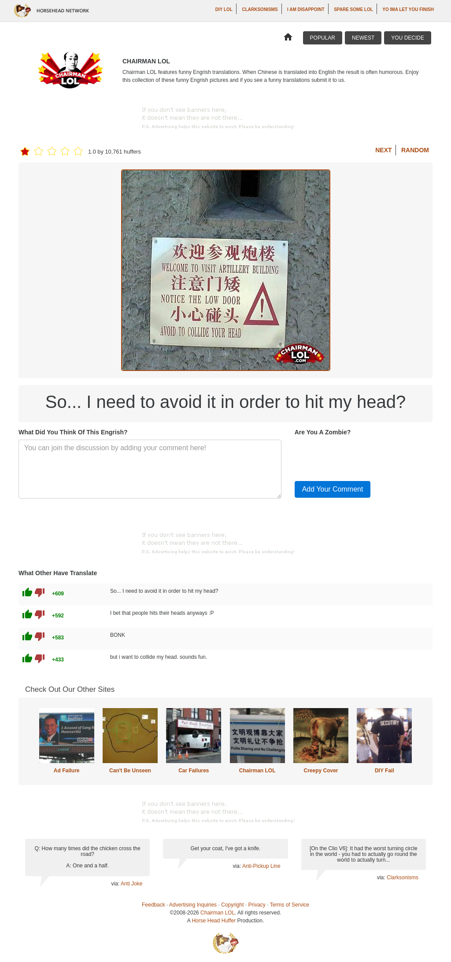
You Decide (407, 38)
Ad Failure (67, 770)
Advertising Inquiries (193, 905)
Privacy (257, 905)
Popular (322, 38)
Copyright (232, 905)
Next (383, 150)
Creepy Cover (320, 770)
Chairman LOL (257, 770)
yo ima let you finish (408, 9)
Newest (363, 38)
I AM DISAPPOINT (306, 9)
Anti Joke (131, 884)
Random (415, 150)
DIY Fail (384, 770)
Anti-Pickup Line (261, 866)
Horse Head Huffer (214, 921)
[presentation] (362, 457)
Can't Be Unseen (130, 770)
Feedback (153, 905)
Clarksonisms (259, 9)
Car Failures (193, 770)
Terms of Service (289, 905)
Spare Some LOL (353, 9)
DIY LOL (224, 9)
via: (116, 884)
